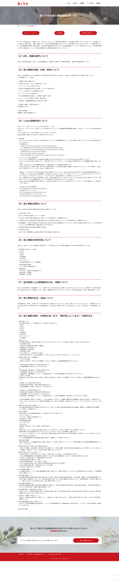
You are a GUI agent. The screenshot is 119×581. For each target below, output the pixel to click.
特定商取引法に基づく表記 (54, 554)
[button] (31, 33)
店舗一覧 (21, 554)
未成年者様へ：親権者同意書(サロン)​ (36, 554)
